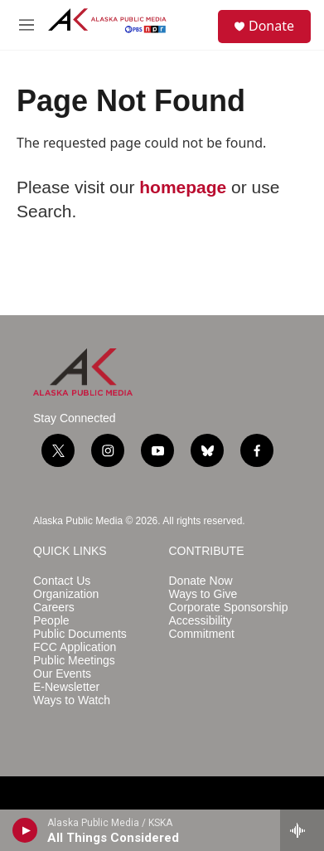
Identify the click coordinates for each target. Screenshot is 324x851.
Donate (271, 25)
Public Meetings (74, 660)
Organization (66, 594)
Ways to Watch (71, 700)
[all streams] (302, 830)
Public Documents (80, 634)
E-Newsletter (66, 687)
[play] (25, 830)
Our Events (62, 674)
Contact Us (61, 581)
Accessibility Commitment (202, 627)
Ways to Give (203, 594)
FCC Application (74, 647)
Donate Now (201, 581)
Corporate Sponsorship (228, 607)
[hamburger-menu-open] (26, 24)
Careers (54, 607)
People (51, 621)
